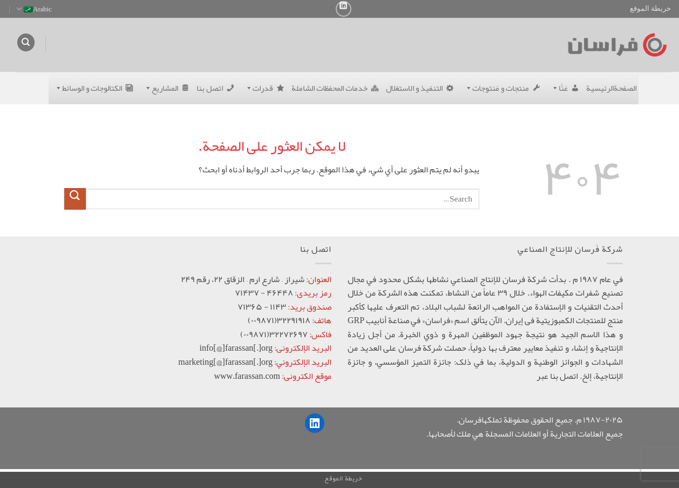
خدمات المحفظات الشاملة (329, 88)
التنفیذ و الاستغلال (414, 88)
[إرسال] (75, 198)
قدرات (257, 88)
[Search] (26, 42)
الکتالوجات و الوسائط (86, 88)
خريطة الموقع (650, 8)
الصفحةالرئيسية (611, 88)
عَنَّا (557, 88)
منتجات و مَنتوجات (495, 88)
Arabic (34, 9)
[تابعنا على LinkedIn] (343, 9)
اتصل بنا (209, 88)
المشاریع (159, 88)
